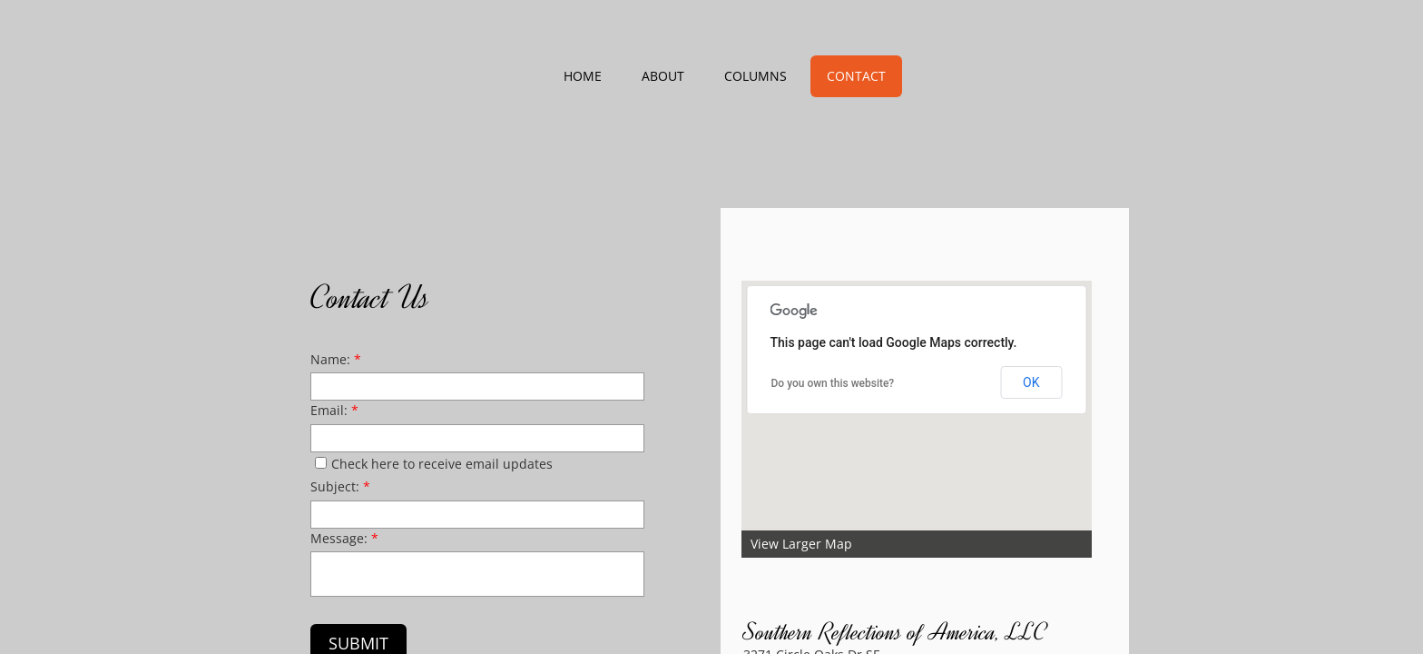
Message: (344, 538)
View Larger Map (801, 543)
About (663, 75)
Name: (335, 359)
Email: (334, 410)
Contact (856, 75)
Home (583, 75)
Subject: (340, 486)
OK (1031, 382)
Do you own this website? (833, 383)
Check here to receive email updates (434, 463)
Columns (755, 75)
